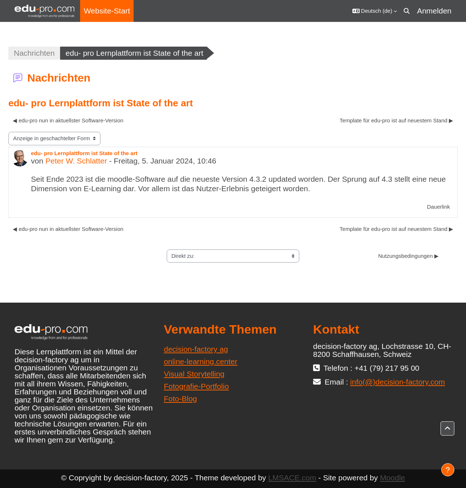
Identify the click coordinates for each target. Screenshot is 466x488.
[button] (375, 11)
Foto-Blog (180, 398)
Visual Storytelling (194, 374)
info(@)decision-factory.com (397, 382)
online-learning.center (200, 361)
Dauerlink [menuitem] (438, 207)
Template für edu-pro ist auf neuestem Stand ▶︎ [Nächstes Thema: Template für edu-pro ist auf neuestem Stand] (396, 120)
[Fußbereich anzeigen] (447, 469)
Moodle (392, 477)
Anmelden (434, 11)
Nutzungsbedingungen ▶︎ (408, 256)
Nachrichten (34, 53)
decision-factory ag (196, 349)
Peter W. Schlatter (76, 161)
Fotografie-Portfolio (196, 386)
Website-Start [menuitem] (107, 11)
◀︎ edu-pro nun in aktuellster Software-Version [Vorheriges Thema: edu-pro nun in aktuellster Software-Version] (68, 120)
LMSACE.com (292, 477)
